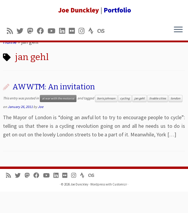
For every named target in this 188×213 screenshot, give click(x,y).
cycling (125, 98)
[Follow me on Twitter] (22, 31)
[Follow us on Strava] (92, 31)
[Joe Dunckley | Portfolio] (94, 10)
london (175, 98)
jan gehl (139, 98)
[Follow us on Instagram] (83, 31)
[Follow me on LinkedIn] (64, 31)
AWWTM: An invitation (53, 86)
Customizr (119, 184)
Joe (40, 106)
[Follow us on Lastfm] (102, 31)
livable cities (157, 98)
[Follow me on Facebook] (42, 31)
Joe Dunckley (79, 184)
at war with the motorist (58, 98)
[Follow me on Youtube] (53, 31)
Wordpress (97, 184)
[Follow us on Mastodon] (32, 31)
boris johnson (106, 98)
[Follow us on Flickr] (74, 31)
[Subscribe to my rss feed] (12, 31)
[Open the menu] (178, 29)
